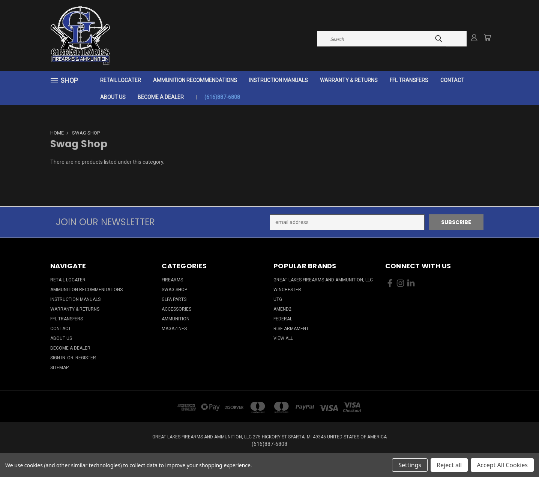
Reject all (449, 465)
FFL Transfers (409, 80)
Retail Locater (120, 80)
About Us (113, 97)
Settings (409, 465)
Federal (282, 318)
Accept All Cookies (502, 465)
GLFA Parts (174, 299)
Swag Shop (174, 289)
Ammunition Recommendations (195, 80)
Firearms (172, 280)
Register (85, 357)
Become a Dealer (161, 97)
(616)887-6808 (222, 97)
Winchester (287, 289)
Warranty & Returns (349, 80)
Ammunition (175, 318)
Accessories (176, 309)
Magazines (174, 328)
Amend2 (282, 309)
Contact (452, 80)
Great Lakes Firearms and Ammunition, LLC (323, 280)
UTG (277, 299)
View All (283, 338)
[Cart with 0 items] (487, 37)
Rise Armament (291, 328)
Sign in (58, 357)
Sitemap (59, 367)
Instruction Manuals (278, 80)
